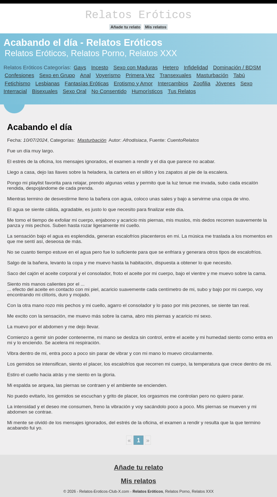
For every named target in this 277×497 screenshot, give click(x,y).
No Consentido (108, 91)
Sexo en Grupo (57, 75)
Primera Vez (140, 75)
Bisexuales (45, 91)
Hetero (171, 67)
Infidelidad (196, 67)
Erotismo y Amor (133, 83)
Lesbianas (48, 83)
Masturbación (212, 75)
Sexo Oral (75, 91)
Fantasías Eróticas (87, 83)
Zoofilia (201, 83)
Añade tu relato (125, 27)
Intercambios (173, 83)
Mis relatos (155, 27)
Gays (80, 67)
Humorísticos (147, 91)
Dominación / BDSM (237, 67)
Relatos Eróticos (138, 15)
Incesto (99, 67)
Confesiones (19, 75)
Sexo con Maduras (135, 67)
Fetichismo (17, 83)
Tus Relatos (182, 91)
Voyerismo (108, 75)
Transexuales (175, 75)
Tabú (239, 75)
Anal (85, 75)
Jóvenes (225, 83)
